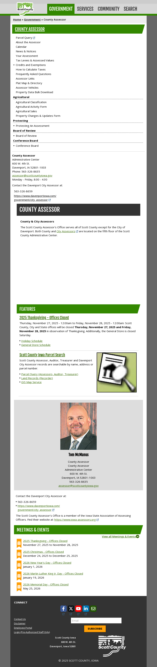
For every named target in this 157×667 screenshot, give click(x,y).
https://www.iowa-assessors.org (75, 518)
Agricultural (21, 96)
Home (17, 19)
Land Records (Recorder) (37, 377)
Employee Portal (23, 627)
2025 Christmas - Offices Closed (43, 551)
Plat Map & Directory (29, 82)
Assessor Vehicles (27, 87)
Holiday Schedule (32, 340)
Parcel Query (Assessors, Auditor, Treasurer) (49, 373)
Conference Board (25, 140)
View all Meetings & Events (119, 535)
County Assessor (30, 28)
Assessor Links (25, 78)
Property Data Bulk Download (34, 91)
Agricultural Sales (26, 110)
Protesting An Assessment (32, 125)
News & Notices (26, 50)
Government (60, 8)
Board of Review (24, 130)
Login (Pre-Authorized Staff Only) (32, 631)
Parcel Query (24, 37)
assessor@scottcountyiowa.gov (32, 175)
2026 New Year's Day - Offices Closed (47, 561)
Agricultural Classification (31, 101)
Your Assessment (27, 55)
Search (129, 8)
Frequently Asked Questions (33, 73)
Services (84, 8)
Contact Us (20, 618)
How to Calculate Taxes (31, 68)
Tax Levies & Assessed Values (35, 59)
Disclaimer (19, 622)
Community (107, 8)
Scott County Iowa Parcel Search (42, 354)
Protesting (20, 120)
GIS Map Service (31, 381)
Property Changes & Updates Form (38, 115)
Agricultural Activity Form (31, 106)
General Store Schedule (36, 344)
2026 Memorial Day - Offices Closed (46, 583)
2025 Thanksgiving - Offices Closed (44, 317)
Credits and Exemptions (31, 64)
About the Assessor (28, 41)
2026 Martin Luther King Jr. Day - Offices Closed (53, 572)
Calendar (21, 46)
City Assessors (66, 230)
